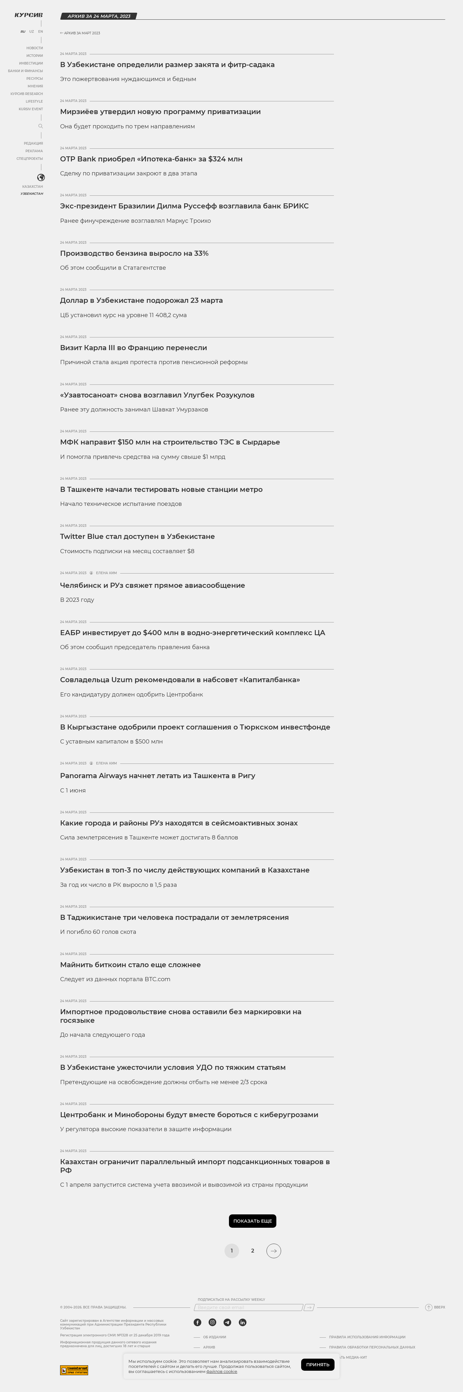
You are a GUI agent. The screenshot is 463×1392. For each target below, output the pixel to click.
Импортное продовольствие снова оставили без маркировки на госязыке (180, 1016)
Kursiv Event (31, 109)
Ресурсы (34, 79)
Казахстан (32, 187)
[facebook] (197, 1322)
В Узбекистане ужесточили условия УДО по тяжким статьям (173, 1067)
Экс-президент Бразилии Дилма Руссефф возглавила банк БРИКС (184, 206)
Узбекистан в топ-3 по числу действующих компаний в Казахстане (185, 870)
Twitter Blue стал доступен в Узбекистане (137, 536)
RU (22, 32)
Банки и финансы (25, 71)
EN (40, 32)
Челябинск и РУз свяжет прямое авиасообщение (152, 585)
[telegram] (227, 1322)
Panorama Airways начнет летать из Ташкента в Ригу (157, 775)
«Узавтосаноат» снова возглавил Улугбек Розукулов (157, 395)
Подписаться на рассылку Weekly (231, 1300)
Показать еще (252, 1221)
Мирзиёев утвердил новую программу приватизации (160, 111)
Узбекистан (31, 194)
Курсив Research (26, 94)
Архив (209, 1347)
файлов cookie (221, 1371)
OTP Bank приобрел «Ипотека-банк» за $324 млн (151, 159)
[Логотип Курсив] (28, 15)
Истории (34, 56)
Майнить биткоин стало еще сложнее (130, 965)
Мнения (35, 86)
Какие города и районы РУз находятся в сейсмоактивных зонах (179, 823)
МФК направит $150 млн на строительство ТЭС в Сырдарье (170, 442)
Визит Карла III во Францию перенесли (133, 347)
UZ (31, 32)
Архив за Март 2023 (80, 33)
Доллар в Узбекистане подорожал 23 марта (141, 300)
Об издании (214, 1337)
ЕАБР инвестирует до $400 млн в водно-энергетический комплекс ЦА (192, 632)
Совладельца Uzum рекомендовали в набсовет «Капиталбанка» (180, 680)
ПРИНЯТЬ (317, 1365)
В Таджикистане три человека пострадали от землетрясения (174, 917)
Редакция (33, 143)
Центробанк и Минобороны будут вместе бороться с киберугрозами (189, 1114)
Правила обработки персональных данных (372, 1347)
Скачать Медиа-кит (348, 1358)
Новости (34, 48)
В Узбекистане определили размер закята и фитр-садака (167, 64)
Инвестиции (31, 63)
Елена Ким (106, 573)
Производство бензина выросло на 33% (134, 253)
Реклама (34, 151)
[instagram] (212, 1322)
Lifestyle (34, 101)
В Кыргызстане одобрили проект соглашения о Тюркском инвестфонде (195, 727)
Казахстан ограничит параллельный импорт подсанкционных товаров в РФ (195, 1166)
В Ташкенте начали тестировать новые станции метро (161, 489)
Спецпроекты (30, 159)
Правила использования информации (367, 1337)
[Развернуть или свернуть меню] (40, 126)
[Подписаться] (309, 1307)
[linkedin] (242, 1322)
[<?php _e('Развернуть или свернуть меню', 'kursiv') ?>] (41, 177)
